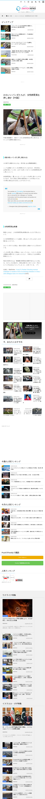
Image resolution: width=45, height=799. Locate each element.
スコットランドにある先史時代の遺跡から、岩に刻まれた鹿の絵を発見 (15, 28)
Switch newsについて (8, 790)
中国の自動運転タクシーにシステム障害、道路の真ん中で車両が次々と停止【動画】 (27, 507)
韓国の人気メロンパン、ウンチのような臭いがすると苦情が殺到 (25, 513)
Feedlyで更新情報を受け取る (22, 538)
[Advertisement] (22, 62)
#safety (14, 177)
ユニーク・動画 (27, 39)
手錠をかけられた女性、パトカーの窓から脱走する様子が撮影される (26, 492)
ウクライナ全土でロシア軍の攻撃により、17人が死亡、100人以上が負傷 (11, 589)
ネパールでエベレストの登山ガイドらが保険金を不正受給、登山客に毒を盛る (27, 443)
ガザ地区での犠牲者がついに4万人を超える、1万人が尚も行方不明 (38, 674)
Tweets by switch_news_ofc (22, 734)
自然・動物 (7, 79)
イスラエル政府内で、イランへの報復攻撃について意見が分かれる (16, 674)
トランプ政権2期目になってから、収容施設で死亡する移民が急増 (25, 456)
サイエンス (3, 30)
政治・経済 (26, 587)
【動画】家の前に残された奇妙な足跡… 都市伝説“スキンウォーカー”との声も (39, 37)
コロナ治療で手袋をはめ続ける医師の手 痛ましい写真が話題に (24, 691)
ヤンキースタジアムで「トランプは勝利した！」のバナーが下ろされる (15, 36)
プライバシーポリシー (28, 790)
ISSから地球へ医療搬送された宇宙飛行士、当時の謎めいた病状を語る (26, 499)
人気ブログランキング (6, 556)
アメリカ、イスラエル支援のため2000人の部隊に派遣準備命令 (38, 641)
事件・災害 (26, 30)
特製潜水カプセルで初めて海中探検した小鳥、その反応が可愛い (25, 449)
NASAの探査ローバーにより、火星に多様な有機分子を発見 (39, 44)
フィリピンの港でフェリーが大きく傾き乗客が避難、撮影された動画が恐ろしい (27, 698)
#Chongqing (19, 166)
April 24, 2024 (32, 181)
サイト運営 (18, 790)
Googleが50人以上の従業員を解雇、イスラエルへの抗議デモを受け (38, 649)
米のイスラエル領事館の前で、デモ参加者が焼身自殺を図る (39, 28)
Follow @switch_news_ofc (30, 310)
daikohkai (13, 32)
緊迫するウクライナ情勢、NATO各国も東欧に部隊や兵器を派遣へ (38, 593)
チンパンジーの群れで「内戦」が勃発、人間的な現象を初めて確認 (26, 470)
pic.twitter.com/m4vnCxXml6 (25, 177)
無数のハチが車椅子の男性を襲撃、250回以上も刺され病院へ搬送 (15, 44)
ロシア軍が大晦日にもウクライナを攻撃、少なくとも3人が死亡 (38, 601)
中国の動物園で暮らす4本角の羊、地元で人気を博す (18, 347)
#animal (10, 177)
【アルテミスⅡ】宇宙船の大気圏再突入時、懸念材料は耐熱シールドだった (27, 464)
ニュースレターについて (17, 791)
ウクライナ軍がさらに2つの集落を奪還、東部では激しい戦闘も (16, 610)
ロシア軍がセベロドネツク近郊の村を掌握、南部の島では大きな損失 (25, 718)
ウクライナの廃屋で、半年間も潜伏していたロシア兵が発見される (38, 576)
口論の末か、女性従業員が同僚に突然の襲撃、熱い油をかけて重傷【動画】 (27, 486)
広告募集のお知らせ (29, 791)
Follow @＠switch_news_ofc (32, 737)
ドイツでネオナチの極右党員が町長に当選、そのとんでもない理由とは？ (26, 705)
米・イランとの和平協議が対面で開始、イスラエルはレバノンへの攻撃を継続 (11, 645)
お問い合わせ (38, 790)
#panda (14, 168)
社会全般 (2, 39)
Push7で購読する (22, 532)
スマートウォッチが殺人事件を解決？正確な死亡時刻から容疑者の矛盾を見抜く (27, 712)
